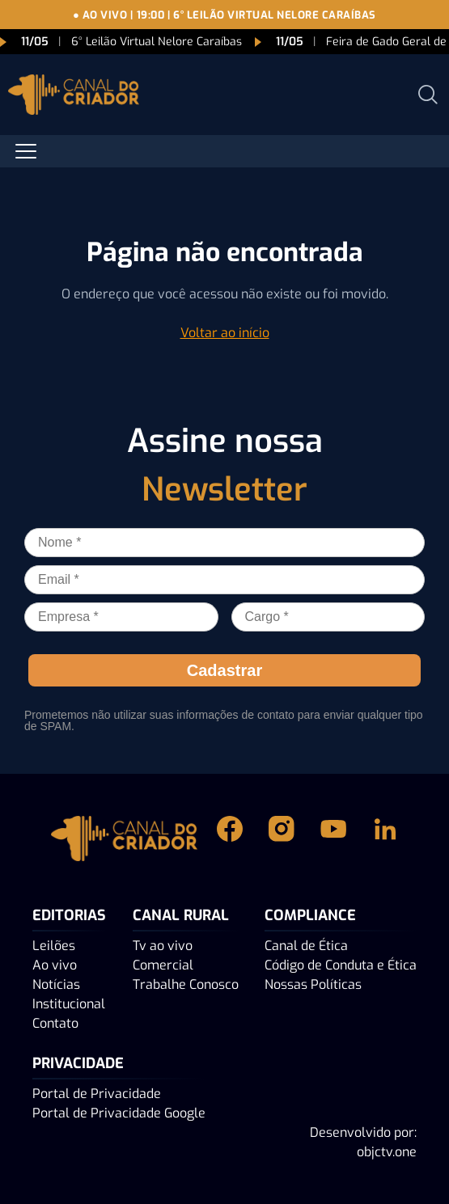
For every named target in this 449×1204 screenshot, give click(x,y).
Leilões (53, 945)
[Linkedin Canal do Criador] (385, 838)
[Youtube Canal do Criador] (333, 838)
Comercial (163, 965)
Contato (55, 1023)
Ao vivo (54, 965)
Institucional (68, 1003)
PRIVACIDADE (78, 1063)
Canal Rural (181, 915)
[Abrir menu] (26, 151)
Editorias (69, 915)
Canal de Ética (306, 945)
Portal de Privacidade (96, 1093)
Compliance (310, 915)
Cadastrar (224, 670)
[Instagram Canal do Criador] (281, 838)
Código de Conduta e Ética (341, 965)
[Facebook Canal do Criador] (230, 838)
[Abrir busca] (428, 95)
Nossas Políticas (313, 984)
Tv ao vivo (163, 945)
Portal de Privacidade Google (118, 1113)
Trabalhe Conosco (186, 984)
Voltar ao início (224, 332)
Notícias (56, 984)
